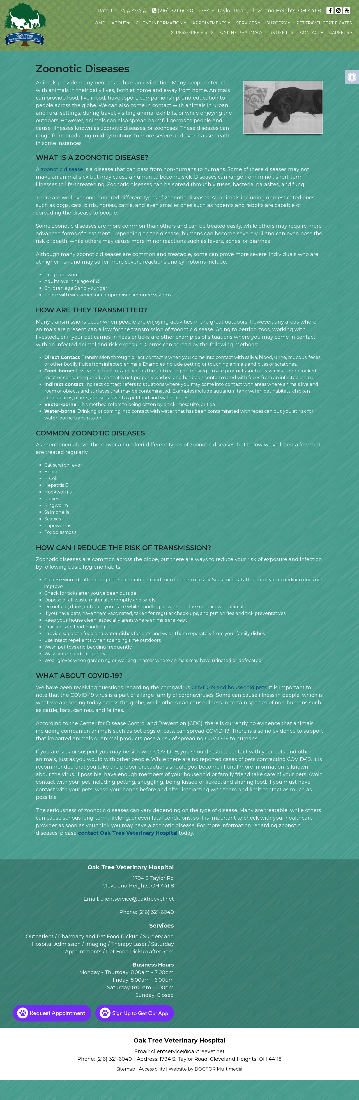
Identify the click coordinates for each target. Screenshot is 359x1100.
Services (246, 23)
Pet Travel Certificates (324, 23)
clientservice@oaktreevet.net (137, 899)
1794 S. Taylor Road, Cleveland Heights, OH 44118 (260, 11)
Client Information (159, 23)
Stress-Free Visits (192, 32)
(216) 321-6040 (175, 11)
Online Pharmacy (241, 32)
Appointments (209, 23)
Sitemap (126, 1068)
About (119, 23)
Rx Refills (281, 32)
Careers (339, 32)
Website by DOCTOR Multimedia (205, 1068)
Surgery (276, 23)
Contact (310, 32)
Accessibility (152, 1068)
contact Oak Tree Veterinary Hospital (128, 833)
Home (98, 23)
